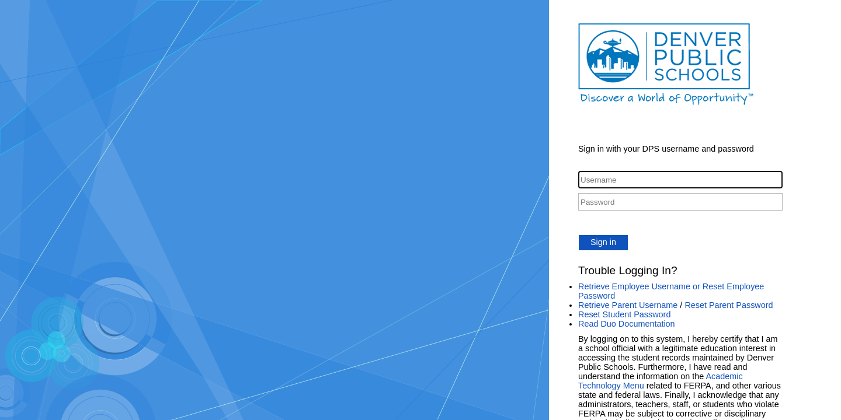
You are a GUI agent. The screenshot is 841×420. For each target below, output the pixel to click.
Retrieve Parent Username (627, 305)
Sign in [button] (603, 242)
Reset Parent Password (728, 305)
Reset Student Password (624, 314)
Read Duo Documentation (626, 323)
